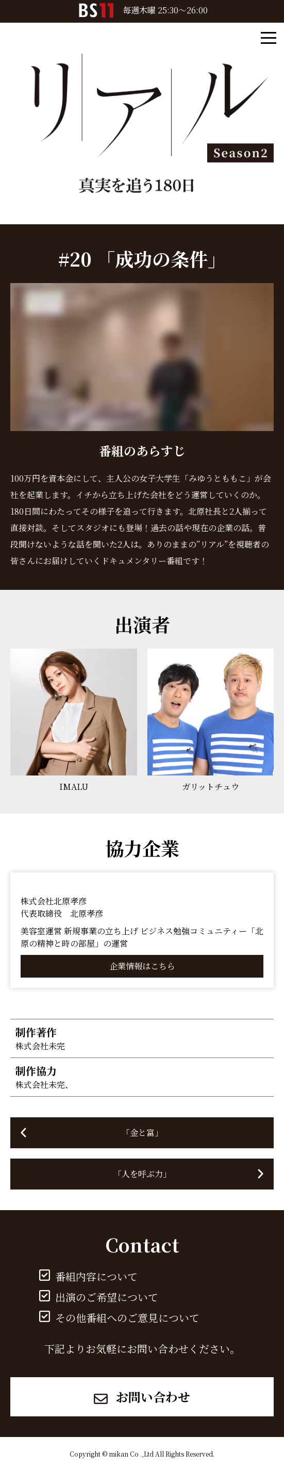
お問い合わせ (142, 1397)
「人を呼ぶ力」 (142, 1174)
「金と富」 (142, 1132)
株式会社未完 (40, 1046)
